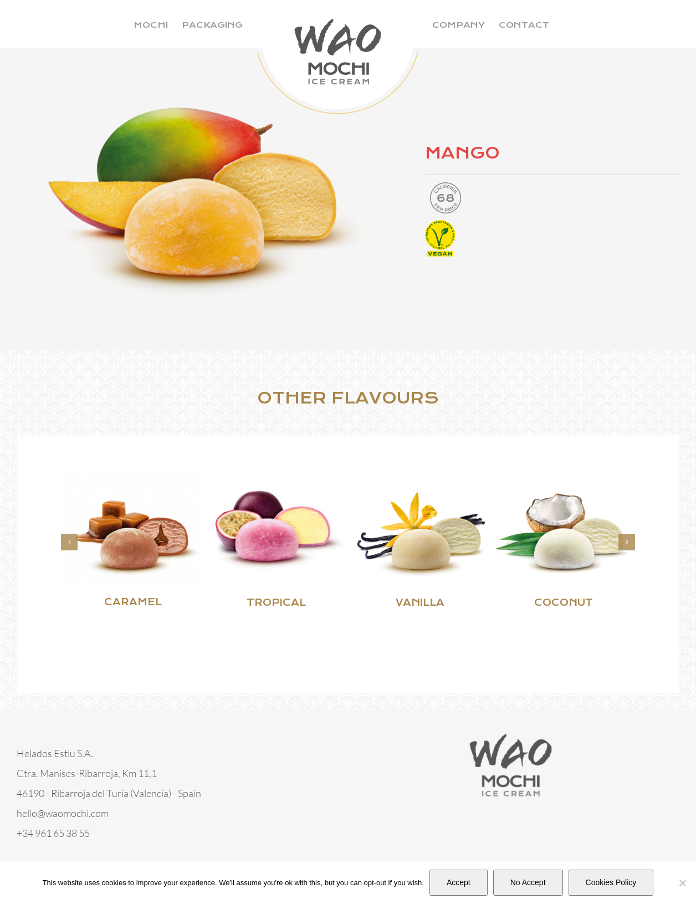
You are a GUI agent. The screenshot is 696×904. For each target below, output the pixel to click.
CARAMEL (133, 602)
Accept (458, 882)
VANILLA (420, 603)
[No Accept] (682, 882)
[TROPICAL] (276, 479)
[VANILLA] (420, 479)
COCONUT (563, 603)
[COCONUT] (563, 479)
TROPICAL (276, 603)
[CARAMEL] (132, 479)
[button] (69, 542)
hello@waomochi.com (63, 813)
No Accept (528, 882)
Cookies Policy (611, 882)
